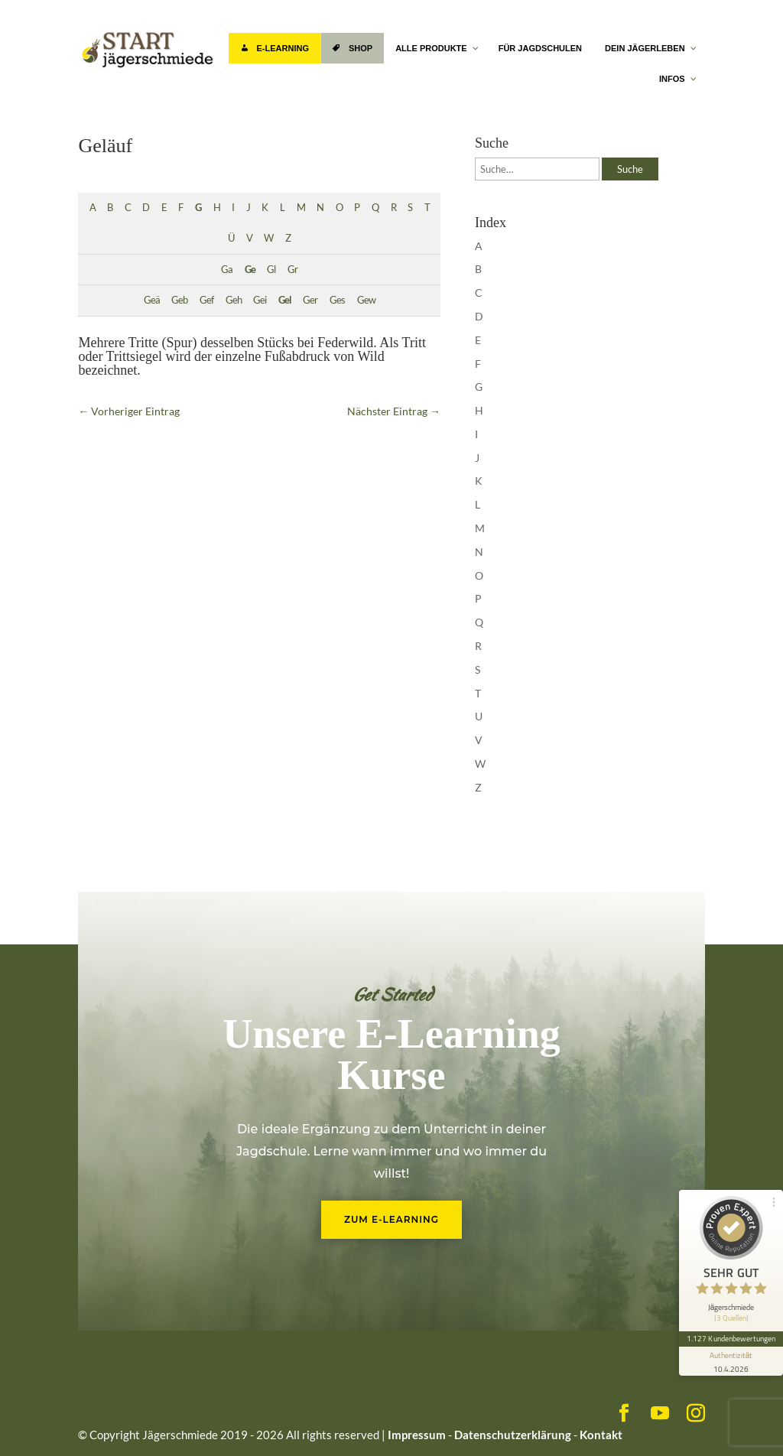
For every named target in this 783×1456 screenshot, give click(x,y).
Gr (292, 269)
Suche (630, 169)
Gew (366, 300)
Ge (250, 269)
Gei (259, 300)
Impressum (417, 1434)
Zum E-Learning (391, 1219)
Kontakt (601, 1434)
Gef (206, 300)
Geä (152, 300)
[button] (33, 1422)
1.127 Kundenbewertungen (731, 1338)
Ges (337, 300)
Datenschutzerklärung (512, 1434)
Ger (310, 300)
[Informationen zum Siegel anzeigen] (731, 1361)
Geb (179, 300)
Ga (226, 269)
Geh (234, 300)
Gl (271, 269)
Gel (284, 300)
